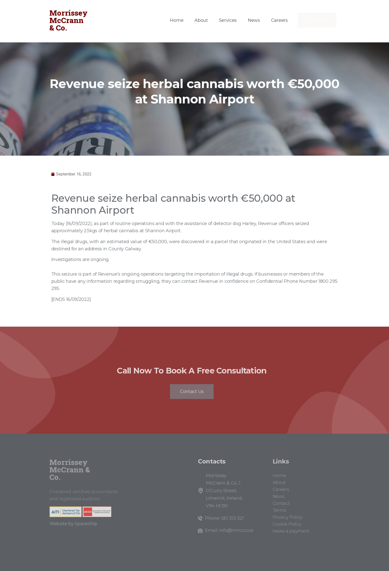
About (201, 20)
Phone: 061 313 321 (224, 518)
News (254, 20)
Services (228, 20)
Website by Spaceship (73, 523)
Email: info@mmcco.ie (229, 530)
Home (176, 20)
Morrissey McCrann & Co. (68, 20)
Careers (279, 20)
